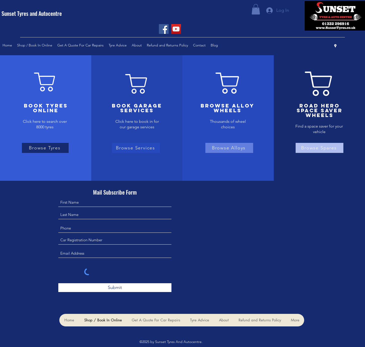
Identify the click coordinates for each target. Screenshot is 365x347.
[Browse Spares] (319, 148)
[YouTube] (176, 29)
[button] (255, 9)
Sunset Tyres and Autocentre (32, 13)
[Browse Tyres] (45, 148)
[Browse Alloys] (229, 148)
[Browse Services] (136, 148)
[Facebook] (164, 29)
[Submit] (114, 287)
